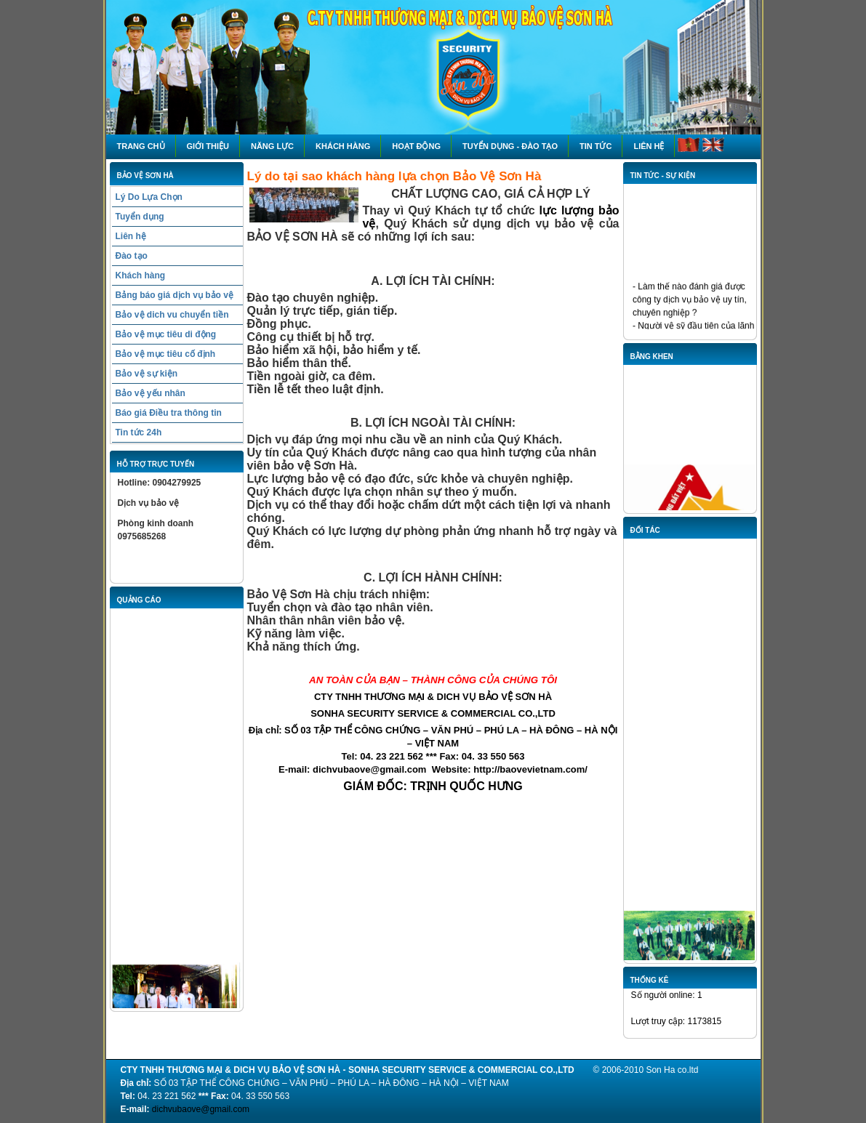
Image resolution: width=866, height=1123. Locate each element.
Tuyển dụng (140, 217)
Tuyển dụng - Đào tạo (510, 146)
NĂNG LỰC (272, 146)
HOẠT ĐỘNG (416, 146)
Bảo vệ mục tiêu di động (166, 334)
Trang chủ (141, 146)
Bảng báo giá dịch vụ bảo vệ (174, 295)
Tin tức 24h (139, 432)
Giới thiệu (208, 146)
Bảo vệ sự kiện (147, 374)
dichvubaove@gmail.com (200, 1109)
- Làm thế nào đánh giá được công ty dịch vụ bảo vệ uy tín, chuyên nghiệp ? (690, 301)
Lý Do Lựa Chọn (149, 197)
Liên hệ (648, 146)
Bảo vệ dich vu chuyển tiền (172, 315)
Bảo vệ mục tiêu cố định (166, 354)
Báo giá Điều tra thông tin (169, 413)
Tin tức (596, 146)
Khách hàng (343, 146)
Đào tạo (132, 256)
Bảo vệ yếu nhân (150, 393)
